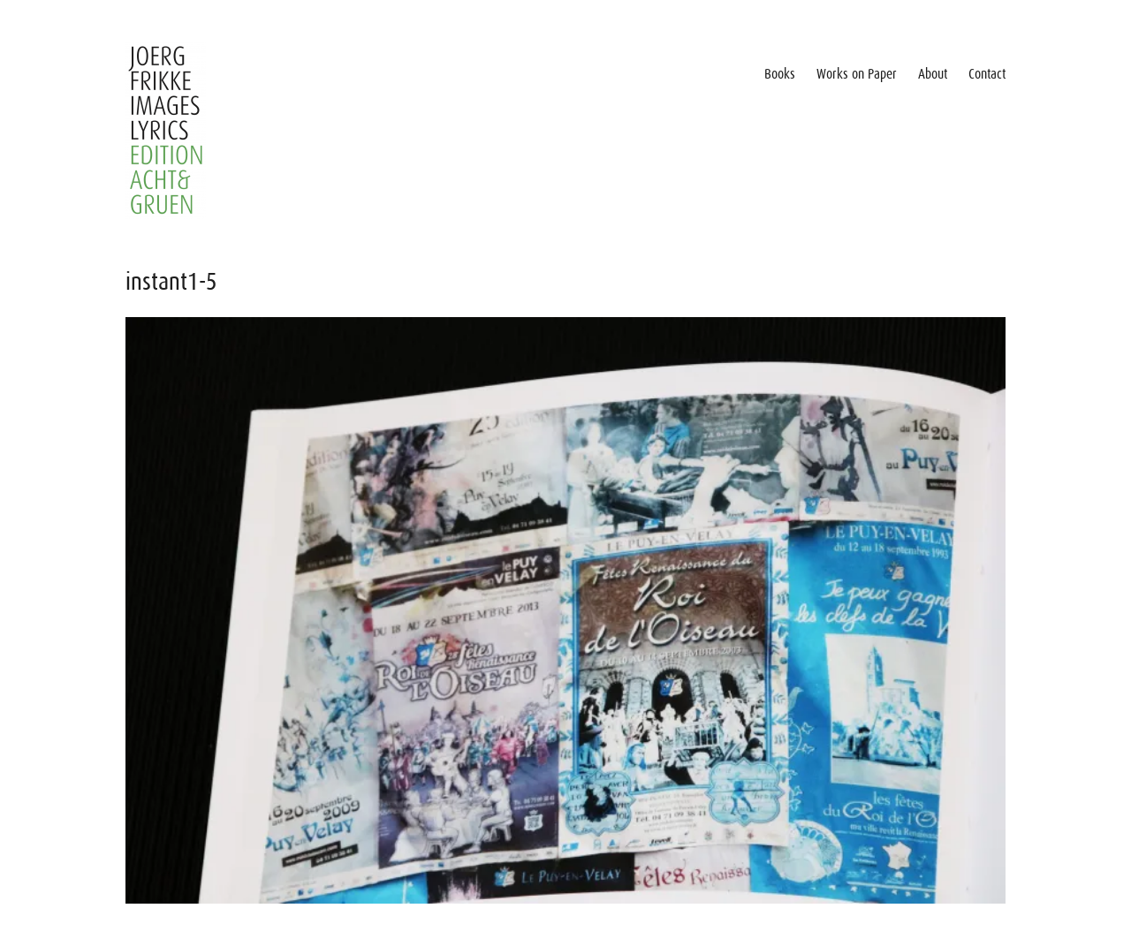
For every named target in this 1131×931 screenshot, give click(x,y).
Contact (987, 74)
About (932, 74)
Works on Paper (856, 74)
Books (779, 74)
